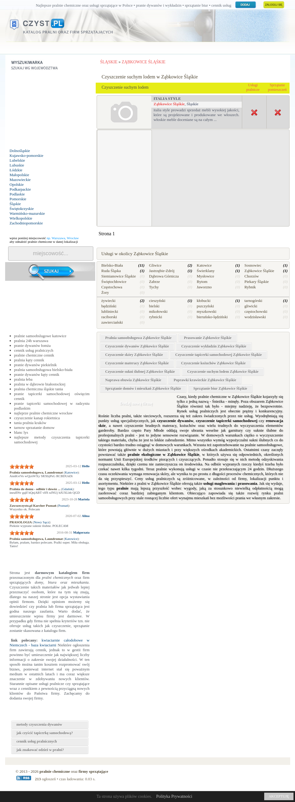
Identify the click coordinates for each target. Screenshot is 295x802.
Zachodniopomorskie (26, 223)
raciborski (109, 317)
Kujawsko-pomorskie (26, 155)
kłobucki (204, 300)
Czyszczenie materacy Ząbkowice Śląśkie (137, 363)
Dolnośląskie (20, 150)
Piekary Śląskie (257, 281)
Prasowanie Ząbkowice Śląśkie (207, 338)
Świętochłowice (114, 281)
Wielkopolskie (21, 218)
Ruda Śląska (111, 270)
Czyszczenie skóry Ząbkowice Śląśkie (134, 355)
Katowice (71, 472)
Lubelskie (17, 160)
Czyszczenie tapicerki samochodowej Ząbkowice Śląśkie (218, 355)
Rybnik (250, 287)
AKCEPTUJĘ (279, 796)
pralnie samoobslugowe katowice (40, 336)
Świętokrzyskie (22, 208)
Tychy (154, 287)
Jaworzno (204, 287)
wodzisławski (255, 317)
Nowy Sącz (41, 522)
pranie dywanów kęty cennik (36, 374)
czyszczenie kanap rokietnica (37, 418)
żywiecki (108, 300)
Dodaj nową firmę (136, 403)
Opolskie (17, 184)
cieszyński (157, 300)
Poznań (63, 505)
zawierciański (112, 322)
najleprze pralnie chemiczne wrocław (43, 413)
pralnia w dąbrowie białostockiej (40, 384)
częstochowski (256, 311)
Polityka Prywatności (174, 796)
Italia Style (167, 98)
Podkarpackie (20, 189)
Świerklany (206, 270)
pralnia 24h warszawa (31, 340)
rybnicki (155, 317)
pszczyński (205, 306)
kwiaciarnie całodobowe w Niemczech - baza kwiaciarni (50, 642)
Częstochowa (111, 287)
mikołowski (158, 311)
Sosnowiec (253, 265)
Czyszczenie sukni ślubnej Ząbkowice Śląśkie (140, 371)
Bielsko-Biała (112, 265)
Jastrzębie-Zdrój (162, 270)
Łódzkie (16, 170)
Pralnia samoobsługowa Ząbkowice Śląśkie (138, 338)
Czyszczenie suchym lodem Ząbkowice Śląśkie (222, 371)
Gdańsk (67, 489)
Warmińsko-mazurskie (27, 213)
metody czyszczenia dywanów (39, 724)
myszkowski (206, 311)
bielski (154, 306)
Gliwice (155, 265)
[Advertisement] (50, 110)
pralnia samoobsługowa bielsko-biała (43, 369)
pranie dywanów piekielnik (35, 365)
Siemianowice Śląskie (118, 276)
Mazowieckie (20, 179)
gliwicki (251, 306)
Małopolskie (19, 175)
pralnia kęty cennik (29, 360)
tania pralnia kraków (30, 422)
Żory (105, 292)
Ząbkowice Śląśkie (169, 104)
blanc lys (21, 432)
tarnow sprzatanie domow (34, 427)
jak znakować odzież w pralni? (40, 750)
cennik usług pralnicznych (37, 741)
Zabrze (154, 281)
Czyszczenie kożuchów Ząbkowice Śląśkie (213, 363)
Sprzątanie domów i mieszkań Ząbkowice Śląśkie (143, 388)
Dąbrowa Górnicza (164, 276)
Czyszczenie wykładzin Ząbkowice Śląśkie (213, 346)
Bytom (202, 281)
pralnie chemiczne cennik (34, 355)
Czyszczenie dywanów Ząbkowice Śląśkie (137, 346)
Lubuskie (17, 165)
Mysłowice (205, 276)
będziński (109, 306)
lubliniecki (109, 311)
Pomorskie (18, 199)
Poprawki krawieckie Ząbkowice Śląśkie (205, 380)
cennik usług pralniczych (33, 350)
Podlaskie (17, 194)
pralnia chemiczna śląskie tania (38, 389)
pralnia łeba (23, 379)
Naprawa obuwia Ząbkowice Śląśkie (133, 380)
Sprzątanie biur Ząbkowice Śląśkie (220, 388)
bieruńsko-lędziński (212, 317)
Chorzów (252, 276)
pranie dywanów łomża (32, 345)
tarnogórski (253, 300)
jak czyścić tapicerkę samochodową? (45, 733)
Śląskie (15, 203)
